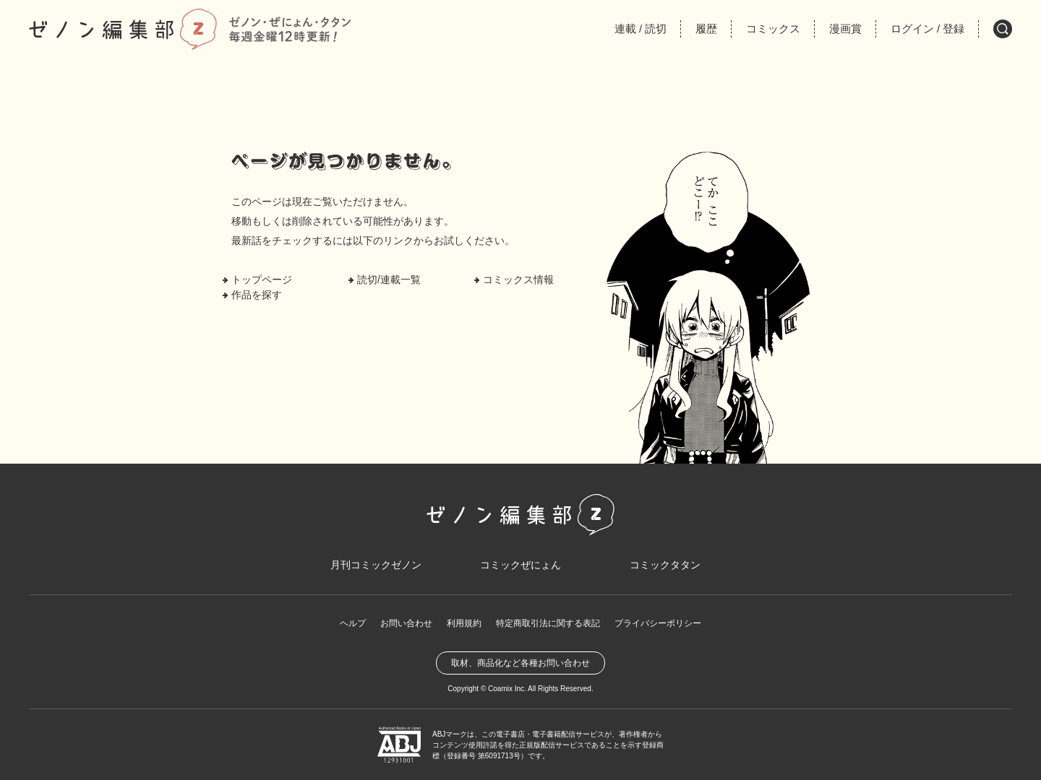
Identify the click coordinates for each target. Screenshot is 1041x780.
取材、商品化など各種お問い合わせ (520, 663)
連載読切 (640, 28)
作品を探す (256, 294)
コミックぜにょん (520, 565)
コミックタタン (665, 565)
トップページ (261, 279)
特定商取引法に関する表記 (548, 623)
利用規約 (464, 623)
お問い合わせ (406, 623)
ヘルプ (353, 623)
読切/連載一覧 (389, 279)
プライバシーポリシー (657, 623)
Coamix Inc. (507, 689)
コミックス (773, 28)
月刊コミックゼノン (375, 565)
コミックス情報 (518, 279)
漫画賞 (845, 28)
